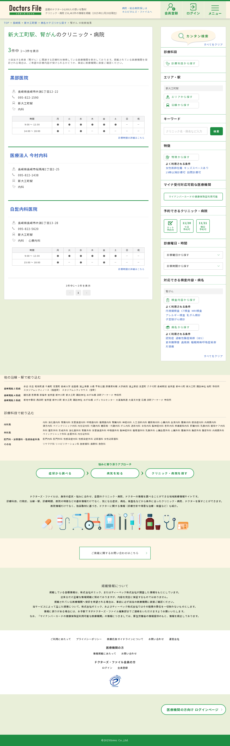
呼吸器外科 (113, 430)
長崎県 (17, 22)
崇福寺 (43, 394)
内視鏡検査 (173, 311)
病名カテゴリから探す (54, 22)
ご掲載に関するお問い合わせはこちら (115, 553)
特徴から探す (178, 157)
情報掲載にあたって (104, 653)
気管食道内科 (78, 422)
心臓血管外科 (163, 430)
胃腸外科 (86, 430)
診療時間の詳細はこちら (131, 137)
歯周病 (185, 342)
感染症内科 (198, 422)
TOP (6, 22)
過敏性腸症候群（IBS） (190, 338)
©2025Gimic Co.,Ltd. (115, 740)
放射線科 (85, 443)
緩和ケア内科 (218, 425)
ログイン (107, 667)
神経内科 (127, 422)
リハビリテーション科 (67, 443)
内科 (45, 422)
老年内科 (169, 425)
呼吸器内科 (93, 422)
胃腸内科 (66, 422)
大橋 (92, 386)
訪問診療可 (194, 172)
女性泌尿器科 (111, 438)
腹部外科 (207, 430)
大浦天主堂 (134, 399)
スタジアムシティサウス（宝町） (80, 389)
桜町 (209, 386)
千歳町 (48, 386)
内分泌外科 (84, 433)
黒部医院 (19, 77)
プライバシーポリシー (89, 639)
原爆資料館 (112, 386)
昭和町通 (39, 386)
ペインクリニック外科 (55, 433)
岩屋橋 (75, 386)
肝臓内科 (195, 425)
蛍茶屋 (171, 386)
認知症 (170, 338)
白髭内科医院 (23, 209)
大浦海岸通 (122, 399)
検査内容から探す (181, 300)
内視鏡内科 (210, 422)
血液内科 (175, 422)
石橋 (143, 399)
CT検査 (185, 311)
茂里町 (142, 386)
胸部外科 (196, 430)
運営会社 (174, 639)
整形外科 (53, 430)
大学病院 (123, 386)
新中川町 (180, 386)
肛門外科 (58, 438)
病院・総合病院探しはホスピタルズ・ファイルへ (137, 9)
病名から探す (178, 327)
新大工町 (191, 386)
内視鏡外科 (218, 430)
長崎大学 (66, 386)
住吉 (31, 386)
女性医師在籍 (174, 168)
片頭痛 (170, 346)
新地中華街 (29, 399)
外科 (45, 430)
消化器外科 (75, 430)
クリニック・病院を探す (170, 473)
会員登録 (123, 667)
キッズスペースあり (196, 168)
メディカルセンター (104, 399)
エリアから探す (179, 97)
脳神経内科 (158, 425)
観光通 (27, 394)
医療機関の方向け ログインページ (192, 709)
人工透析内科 (140, 422)
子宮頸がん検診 (175, 319)
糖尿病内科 (154, 422)
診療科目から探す (181, 63)
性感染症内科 (70, 438)
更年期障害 (173, 342)
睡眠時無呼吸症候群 (203, 342)
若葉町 (56, 386)
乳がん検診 (194, 315)
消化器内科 (54, 422)
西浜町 (40, 399)
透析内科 (136, 425)
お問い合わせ (156, 639)
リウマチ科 (49, 443)
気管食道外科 (99, 430)
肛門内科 (47, 438)
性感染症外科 (86, 438)
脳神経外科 (126, 430)
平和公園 (100, 386)
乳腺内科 (205, 425)
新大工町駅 (30, 22)
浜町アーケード (105, 394)
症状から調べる (60, 473)
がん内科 (125, 425)
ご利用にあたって (61, 639)
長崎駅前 (162, 386)
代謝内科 (95, 425)
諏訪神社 (201, 386)
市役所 (215, 386)
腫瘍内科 (186, 422)
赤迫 (26, 386)
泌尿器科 (98, 438)
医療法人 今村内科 (29, 155)
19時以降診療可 (176, 172)
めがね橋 (91, 394)
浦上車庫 (84, 386)
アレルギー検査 (175, 315)
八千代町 (152, 386)
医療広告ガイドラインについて (125, 639)
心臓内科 (165, 422)
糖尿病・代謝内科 (110, 425)
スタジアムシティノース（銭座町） (42, 389)
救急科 (102, 443)
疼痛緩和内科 (182, 425)
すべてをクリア (213, 44)
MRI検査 (197, 311)
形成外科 (63, 430)
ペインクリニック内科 (65, 425)
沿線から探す (178, 105)
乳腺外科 (150, 430)
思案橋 (35, 394)
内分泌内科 (84, 425)
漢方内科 (47, 425)
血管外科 (72, 433)
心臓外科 (175, 430)
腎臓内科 (117, 422)
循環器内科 (105, 422)
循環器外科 (139, 430)
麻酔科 (94, 443)
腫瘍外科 (186, 430)
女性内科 (146, 425)
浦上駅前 (133, 386)
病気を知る (115, 473)
